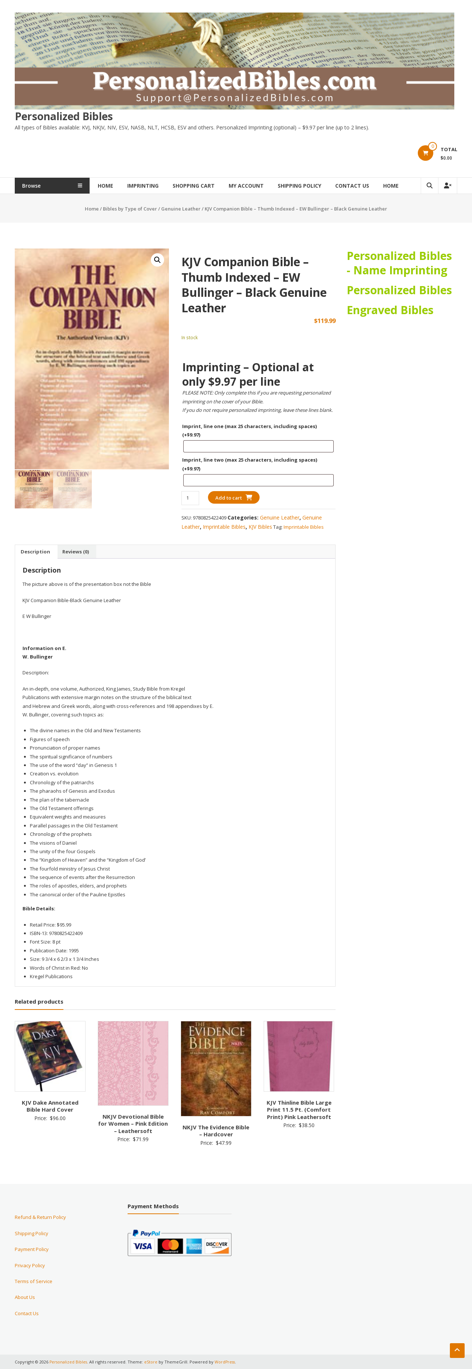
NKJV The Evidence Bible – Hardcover (216, 1130)
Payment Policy (32, 1249)
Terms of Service (33, 1281)
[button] (157, 260)
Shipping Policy (312, 185)
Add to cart (228, 497)
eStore (152, 1361)
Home (118, 185)
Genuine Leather (181, 208)
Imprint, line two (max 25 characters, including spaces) (249, 464)
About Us (25, 1297)
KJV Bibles (260, 526)
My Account (259, 185)
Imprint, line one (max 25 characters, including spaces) (249, 430)
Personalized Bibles (64, 116)
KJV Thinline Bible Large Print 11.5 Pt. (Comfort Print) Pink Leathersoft (299, 1109)
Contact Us (365, 185)
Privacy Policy (30, 1265)
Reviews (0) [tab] (75, 551)
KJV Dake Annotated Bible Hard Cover (50, 1105)
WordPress (226, 1361)
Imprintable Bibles (224, 526)
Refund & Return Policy (40, 1217)
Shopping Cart (206, 185)
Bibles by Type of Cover (130, 208)
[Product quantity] (190, 498)
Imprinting (155, 185)
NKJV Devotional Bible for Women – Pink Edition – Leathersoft (133, 1123)
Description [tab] (35, 551)
